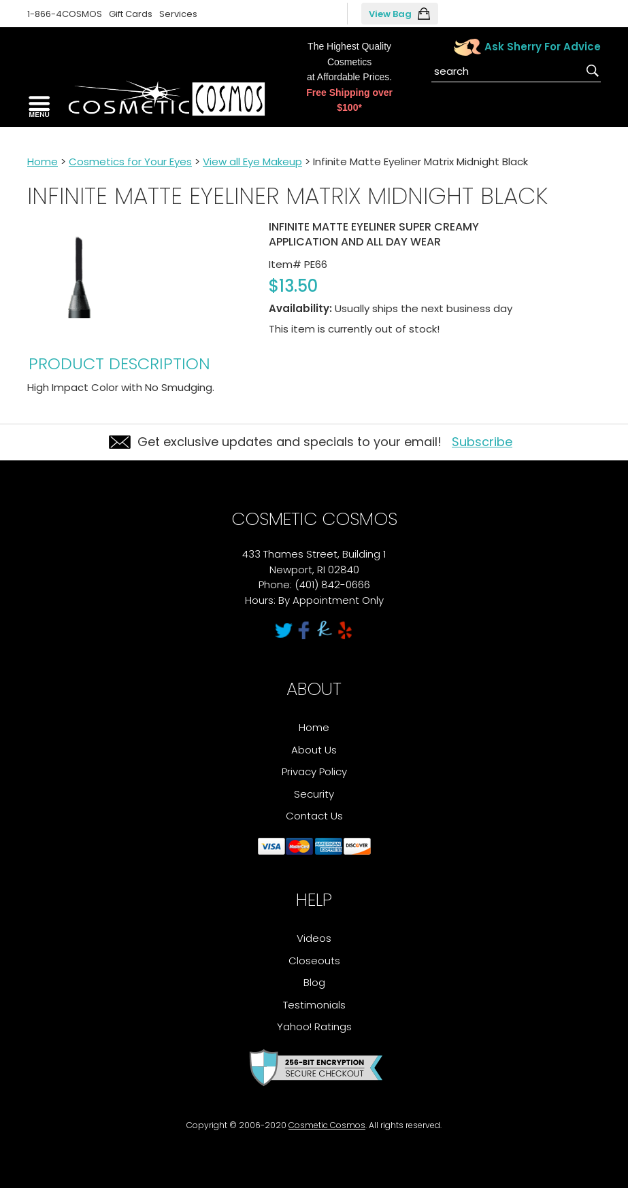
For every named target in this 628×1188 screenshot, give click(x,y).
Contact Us (314, 816)
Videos (314, 938)
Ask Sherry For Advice (542, 46)
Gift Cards (130, 13)
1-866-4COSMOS (64, 13)
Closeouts (314, 960)
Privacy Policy (314, 771)
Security (314, 794)
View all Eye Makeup (252, 161)
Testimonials (314, 1005)
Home (42, 161)
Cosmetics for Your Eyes (130, 161)
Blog (314, 982)
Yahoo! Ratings (314, 1026)
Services (178, 13)
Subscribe (482, 441)
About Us (314, 750)
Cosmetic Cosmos (326, 1125)
